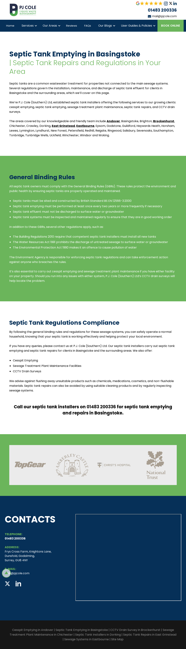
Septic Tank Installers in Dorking (98, 635)
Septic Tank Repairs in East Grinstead (149, 635)
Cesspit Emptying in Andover (32, 630)
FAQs (87, 26)
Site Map (117, 639)
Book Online (170, 26)
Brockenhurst (163, 121)
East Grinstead (63, 126)
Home (10, 26)
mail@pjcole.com (164, 16)
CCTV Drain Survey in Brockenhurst (135, 630)
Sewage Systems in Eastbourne (86, 639)
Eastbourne (85, 126)
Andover (113, 121)
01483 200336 (162, 10)
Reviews (71, 26)
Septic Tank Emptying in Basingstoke (82, 630)
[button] (28, 26)
